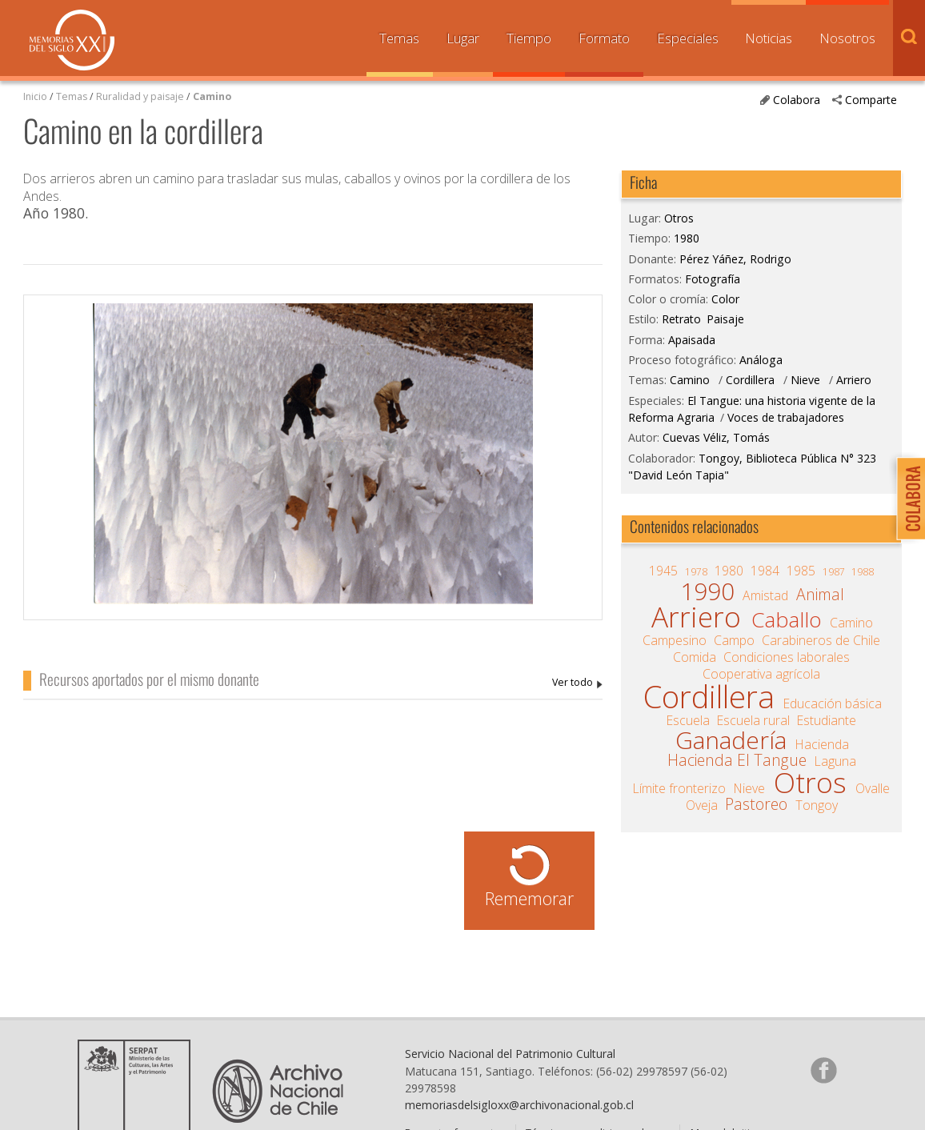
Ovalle (872, 788)
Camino (212, 96)
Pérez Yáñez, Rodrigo (577, 683)
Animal (820, 595)
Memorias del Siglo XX (72, 40)
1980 (686, 238)
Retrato (681, 319)
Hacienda (822, 744)
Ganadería (731, 740)
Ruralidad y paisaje (140, 96)
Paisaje (725, 319)
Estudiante (826, 720)
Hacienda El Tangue (737, 760)
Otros (679, 218)
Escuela (688, 720)
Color (725, 299)
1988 (862, 572)
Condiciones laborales (786, 657)
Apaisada (691, 339)
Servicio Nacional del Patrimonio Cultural (510, 1053)
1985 (801, 571)
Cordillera (750, 379)
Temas (399, 38)
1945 (663, 571)
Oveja (702, 805)
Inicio (35, 96)
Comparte (871, 99)
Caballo (786, 619)
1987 (834, 572)
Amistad (765, 595)
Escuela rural (753, 720)
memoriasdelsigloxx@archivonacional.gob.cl (519, 1104)
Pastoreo (756, 804)
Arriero (853, 379)
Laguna (835, 761)
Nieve (805, 379)
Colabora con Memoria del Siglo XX (907, 498)
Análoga (761, 359)
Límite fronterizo (679, 788)
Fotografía (712, 279)
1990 (707, 591)
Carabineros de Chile (821, 640)
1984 (765, 571)
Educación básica (832, 703)
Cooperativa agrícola (761, 674)
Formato (604, 38)
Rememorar (529, 898)
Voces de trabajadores (785, 417)
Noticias (768, 38)
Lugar (462, 38)
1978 (696, 572)
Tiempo (529, 38)
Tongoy (816, 805)
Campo (734, 640)
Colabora (796, 99)
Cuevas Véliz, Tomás (716, 437)
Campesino (675, 640)
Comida (694, 657)
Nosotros (847, 38)
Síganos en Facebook (823, 1070)
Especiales (688, 38)
